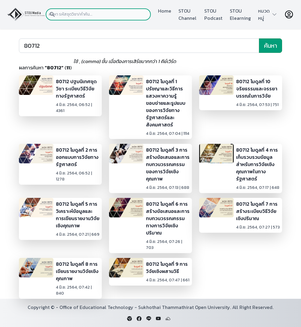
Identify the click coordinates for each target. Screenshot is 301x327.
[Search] (139, 45)
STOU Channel (187, 14)
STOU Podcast (213, 14)
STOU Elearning (240, 14)
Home (164, 10)
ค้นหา (270, 45)
